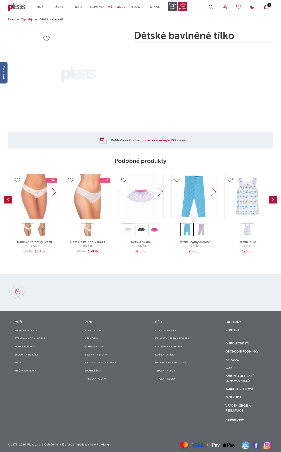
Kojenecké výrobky (168, 346)
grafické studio (86, 444)
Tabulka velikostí (240, 389)
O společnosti (237, 343)
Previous (8, 199)
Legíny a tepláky (96, 354)
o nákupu (233, 397)
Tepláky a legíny (166, 370)
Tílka (18, 362)
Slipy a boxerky (25, 346)
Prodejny (233, 322)
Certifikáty (234, 420)
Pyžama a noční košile (30, 338)
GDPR (229, 368)
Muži (40, 7)
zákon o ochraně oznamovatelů (239, 378)
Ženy (59, 7)
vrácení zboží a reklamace (238, 408)
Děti (78, 7)
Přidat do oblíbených (17, 180)
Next (54, 192)
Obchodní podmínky (241, 351)
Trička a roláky (25, 370)
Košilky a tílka (95, 346)
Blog (135, 7)
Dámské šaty (93, 370)
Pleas (11, 19)
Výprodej (116, 7)
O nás (155, 7)
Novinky (97, 7)
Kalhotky (91, 338)
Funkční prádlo (26, 330)
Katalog (232, 360)
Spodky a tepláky (26, 354)
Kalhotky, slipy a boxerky (173, 338)
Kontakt (232, 330)
